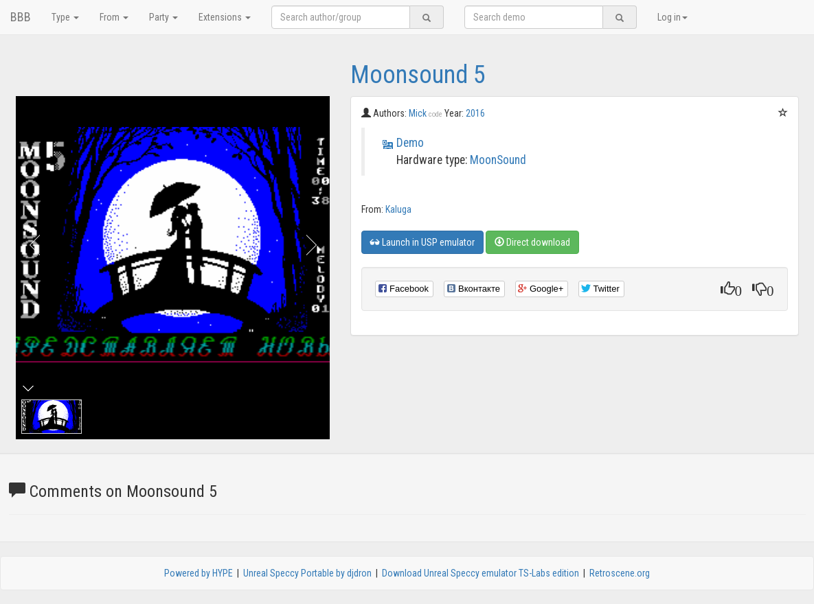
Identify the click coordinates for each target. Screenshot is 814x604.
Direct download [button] (532, 242)
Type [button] (65, 17)
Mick (425, 113)
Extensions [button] (225, 17)
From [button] (114, 17)
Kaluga (398, 209)
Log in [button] (672, 17)
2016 (475, 113)
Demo (410, 143)
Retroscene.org (619, 573)
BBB (20, 17)
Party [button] (163, 17)
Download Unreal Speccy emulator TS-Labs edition (480, 573)
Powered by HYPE (198, 573)
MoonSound (498, 160)
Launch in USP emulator (422, 242)
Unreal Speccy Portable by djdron (307, 573)
